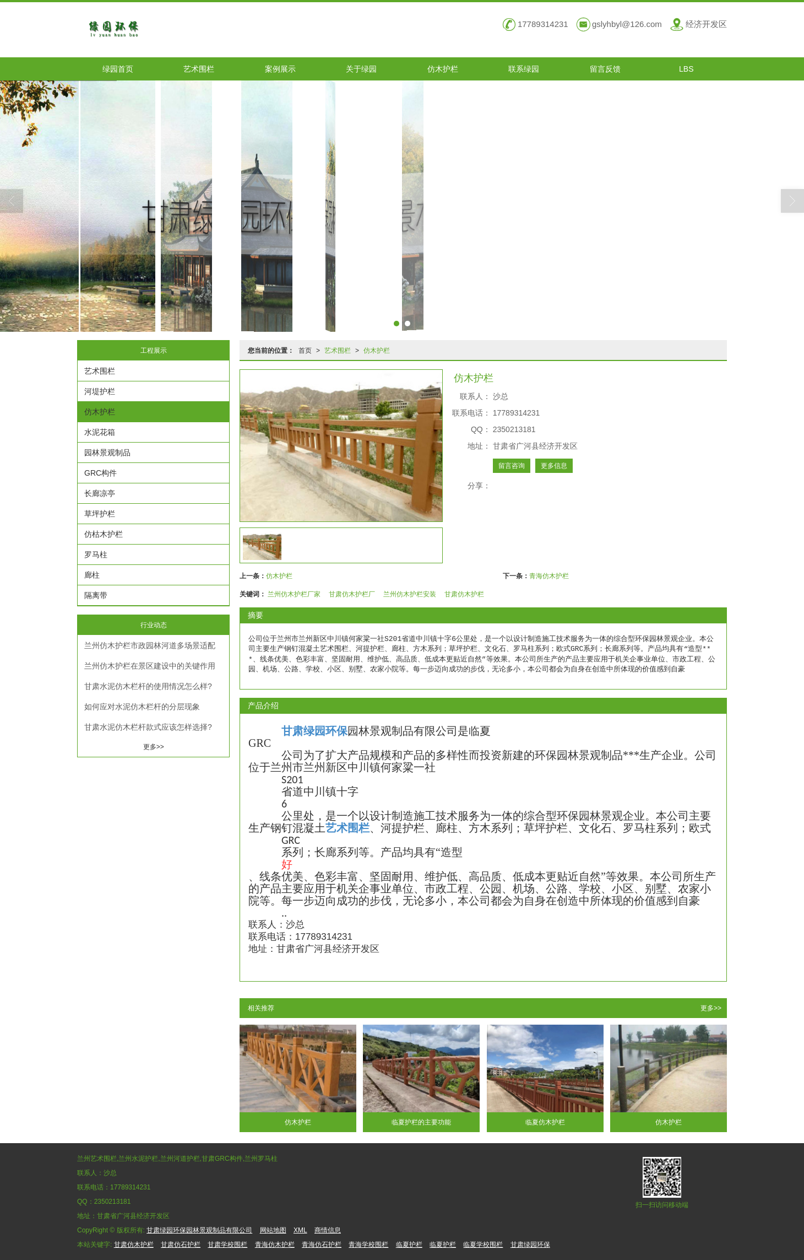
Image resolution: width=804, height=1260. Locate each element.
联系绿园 (523, 68)
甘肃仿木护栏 (464, 594)
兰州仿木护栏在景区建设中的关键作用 (149, 665)
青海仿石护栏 (321, 1244)
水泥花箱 (99, 432)
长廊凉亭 (99, 493)
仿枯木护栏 (103, 534)
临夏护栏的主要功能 (421, 1122)
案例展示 (280, 68)
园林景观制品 (107, 452)
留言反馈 (605, 68)
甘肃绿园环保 (530, 1244)
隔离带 (95, 595)
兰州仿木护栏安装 (409, 594)
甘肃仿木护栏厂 (352, 594)
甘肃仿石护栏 (180, 1244)
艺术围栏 (198, 68)
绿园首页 (117, 68)
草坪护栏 (99, 513)
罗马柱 (95, 554)
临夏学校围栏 (483, 1244)
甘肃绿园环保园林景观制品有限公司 (199, 1230)
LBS (686, 68)
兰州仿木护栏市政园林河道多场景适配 (149, 645)
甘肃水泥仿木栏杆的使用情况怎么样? (148, 686)
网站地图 (273, 1230)
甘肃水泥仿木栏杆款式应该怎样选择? (148, 727)
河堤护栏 (99, 391)
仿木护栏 (442, 68)
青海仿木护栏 (549, 576)
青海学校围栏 (368, 1244)
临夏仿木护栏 (545, 1122)
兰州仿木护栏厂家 (294, 594)
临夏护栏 (409, 1244)
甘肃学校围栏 (227, 1244)
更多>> (710, 1008)
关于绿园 (361, 68)
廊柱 (92, 574)
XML (300, 1230)
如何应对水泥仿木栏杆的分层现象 (142, 706)
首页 (305, 350)
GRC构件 (100, 473)
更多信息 (554, 466)
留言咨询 (511, 466)
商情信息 (327, 1230)
